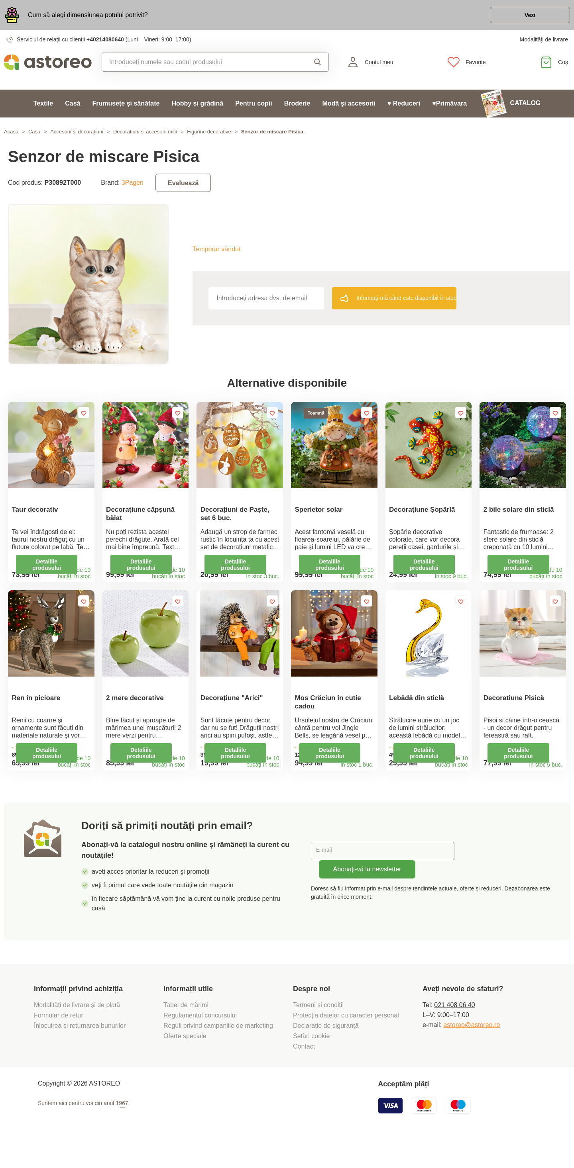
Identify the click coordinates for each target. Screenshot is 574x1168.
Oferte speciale (184, 1062)
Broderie (297, 107)
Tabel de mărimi (185, 1031)
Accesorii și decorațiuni (76, 136)
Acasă (11, 136)
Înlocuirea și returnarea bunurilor (81, 1052)
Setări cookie (311, 1062)
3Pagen (133, 187)
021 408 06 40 (454, 1031)
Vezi (524, 17)
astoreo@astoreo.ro (471, 1051)
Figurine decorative (209, 136)
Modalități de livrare (544, 44)
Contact (304, 1072)
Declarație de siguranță (326, 1052)
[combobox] (198, 66)
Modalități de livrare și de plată (78, 1031)
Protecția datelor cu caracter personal (346, 1041)
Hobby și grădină (197, 107)
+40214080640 (105, 44)
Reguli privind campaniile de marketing (218, 1052)
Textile (43, 107)
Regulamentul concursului (200, 1041)
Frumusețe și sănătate (125, 107)
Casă (72, 107)
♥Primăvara (449, 107)
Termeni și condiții (319, 1031)
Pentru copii (253, 107)
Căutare (317, 66)
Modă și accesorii (348, 107)
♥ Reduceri (403, 107)
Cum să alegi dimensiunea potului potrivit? (88, 17)
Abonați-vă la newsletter (367, 895)
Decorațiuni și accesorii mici (145, 136)
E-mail (326, 877)
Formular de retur (58, 1041)
